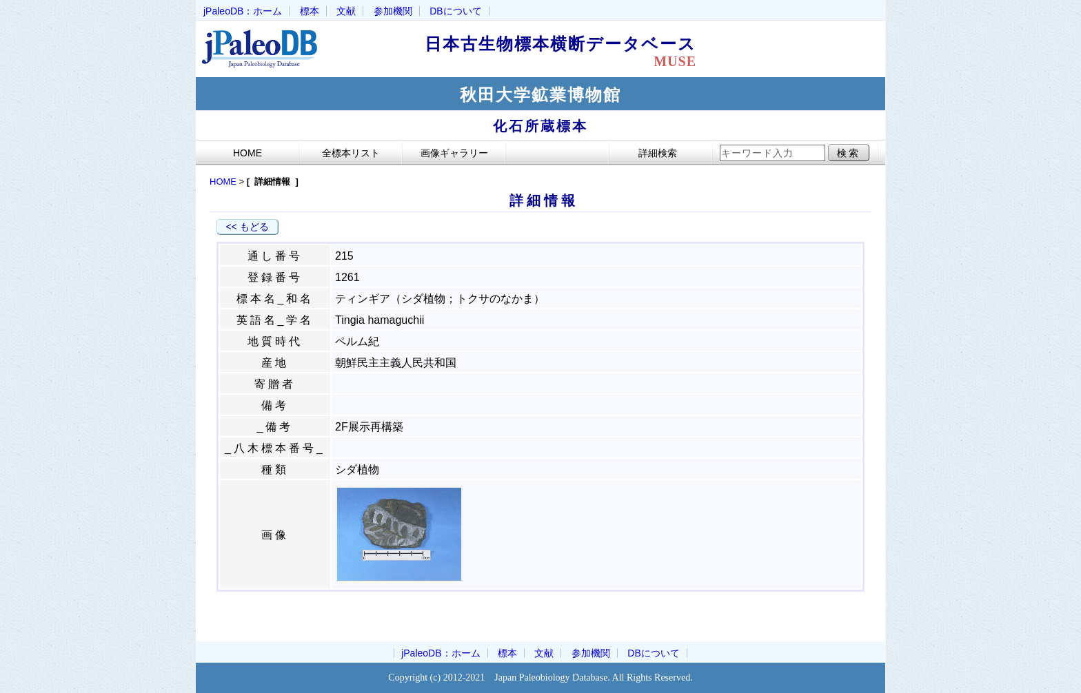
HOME (223, 181)
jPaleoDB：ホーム (242, 11)
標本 (309, 11)
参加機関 (393, 11)
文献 (346, 11)
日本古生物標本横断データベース (569, 51)
